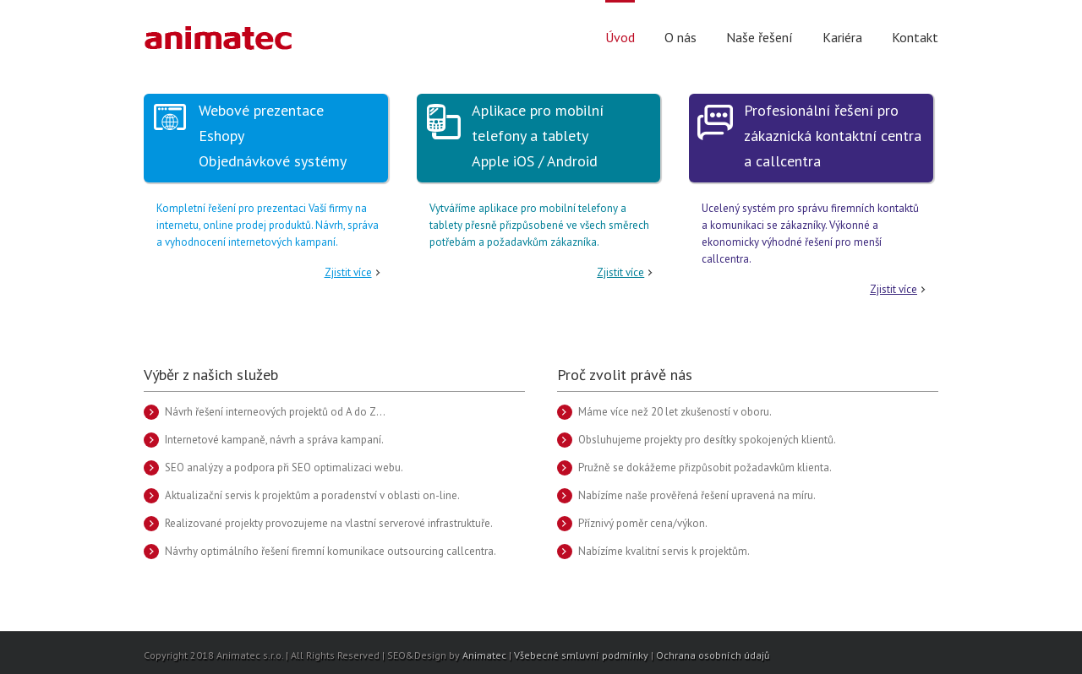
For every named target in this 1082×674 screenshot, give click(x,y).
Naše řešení (759, 37)
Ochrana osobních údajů (712, 655)
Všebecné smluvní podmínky (581, 655)
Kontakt (915, 37)
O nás (680, 37)
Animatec (484, 655)
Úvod (620, 37)
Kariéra (842, 37)
